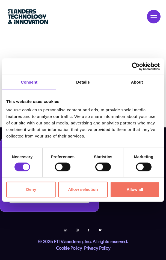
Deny (31, 189)
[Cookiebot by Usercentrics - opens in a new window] (136, 66)
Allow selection (83, 189)
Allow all (134, 189)
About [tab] (137, 82)
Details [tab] (83, 82)
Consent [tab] (29, 82)
